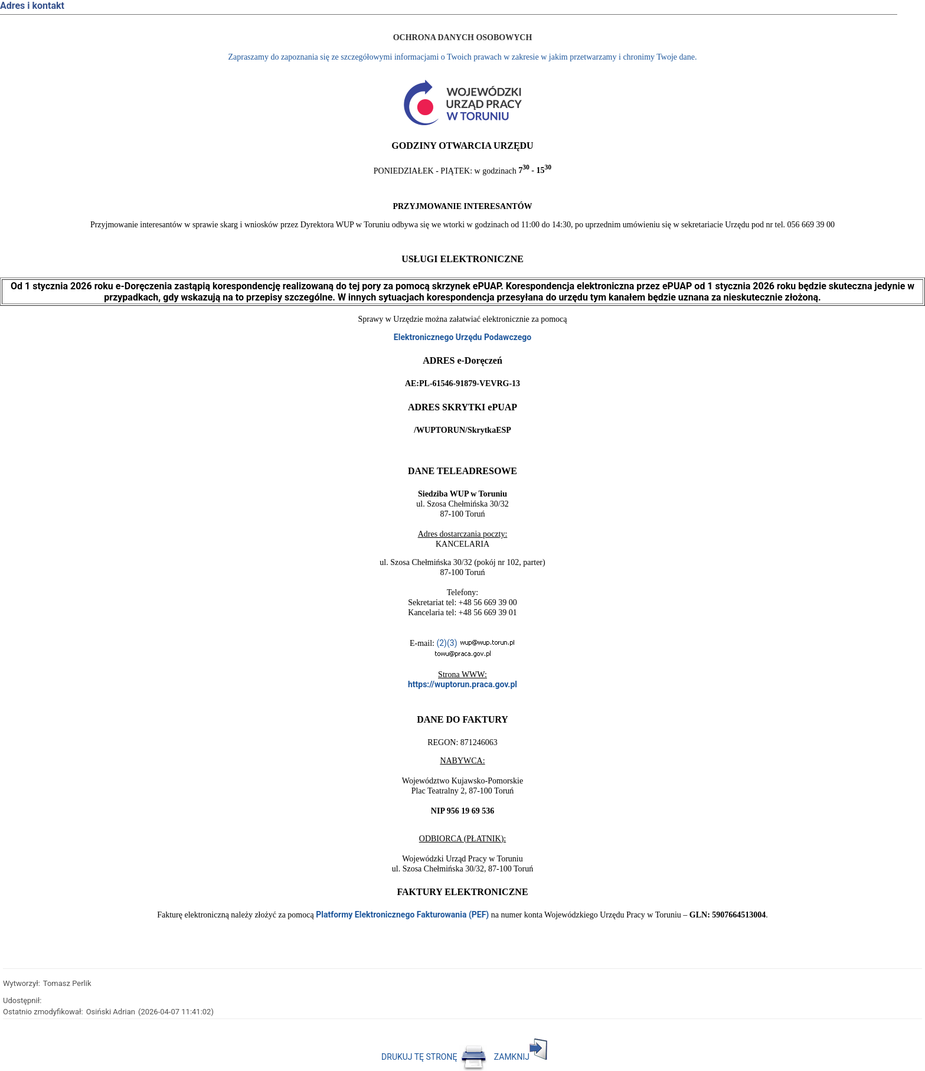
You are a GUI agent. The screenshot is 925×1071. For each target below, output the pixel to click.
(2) (441, 643)
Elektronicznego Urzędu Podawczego (462, 337)
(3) (452, 643)
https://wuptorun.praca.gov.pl (462, 684)
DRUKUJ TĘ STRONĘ (434, 1057)
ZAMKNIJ (520, 1057)
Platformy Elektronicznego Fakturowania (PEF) (402, 914)
